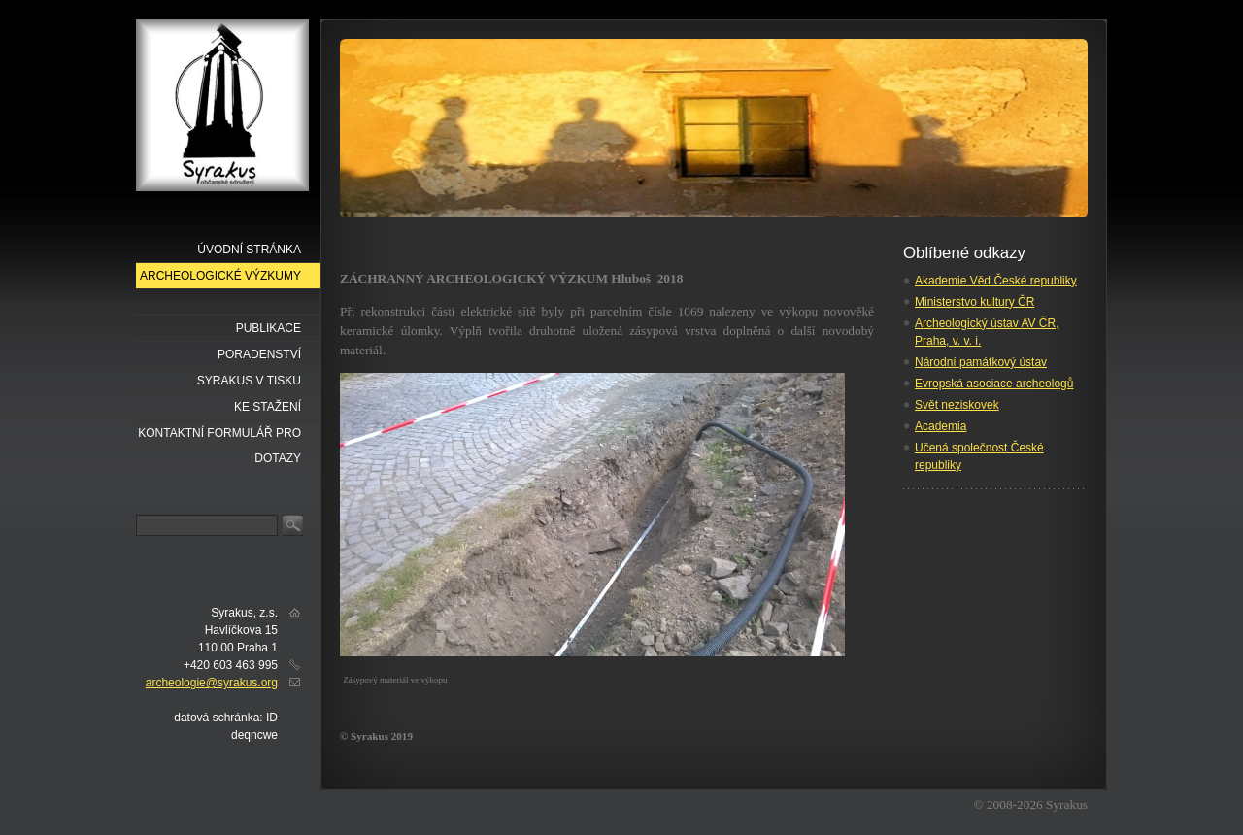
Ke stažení (267, 407)
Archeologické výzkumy (220, 276)
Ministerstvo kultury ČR (974, 302)
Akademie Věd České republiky (996, 280)
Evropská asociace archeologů (994, 383)
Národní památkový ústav (981, 362)
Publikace (268, 328)
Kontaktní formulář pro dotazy (219, 436)
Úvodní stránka (249, 249)
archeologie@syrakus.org (212, 682)
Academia (940, 426)
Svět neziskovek (957, 405)
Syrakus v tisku (249, 380)
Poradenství (259, 354)
